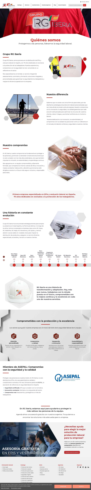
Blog (41, 472)
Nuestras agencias (44, 471)
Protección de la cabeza (27, 476)
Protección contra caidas (27, 472)
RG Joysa (61, 467)
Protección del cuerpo (26, 482)
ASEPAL (39, 382)
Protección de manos (26, 467)
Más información (5, 488)
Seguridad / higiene (26, 474)
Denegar (63, 486)
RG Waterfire (62, 469)
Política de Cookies (7, 469)
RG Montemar (62, 471)
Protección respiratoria (26, 480)
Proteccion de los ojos (26, 478)
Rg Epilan (61, 474)
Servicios (42, 467)
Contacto (42, 474)
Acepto (81, 486)
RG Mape (61, 472)
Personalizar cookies (16, 488)
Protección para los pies (27, 471)
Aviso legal (5, 467)
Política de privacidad (8, 471)
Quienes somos (44, 469)
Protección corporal (26, 469)
